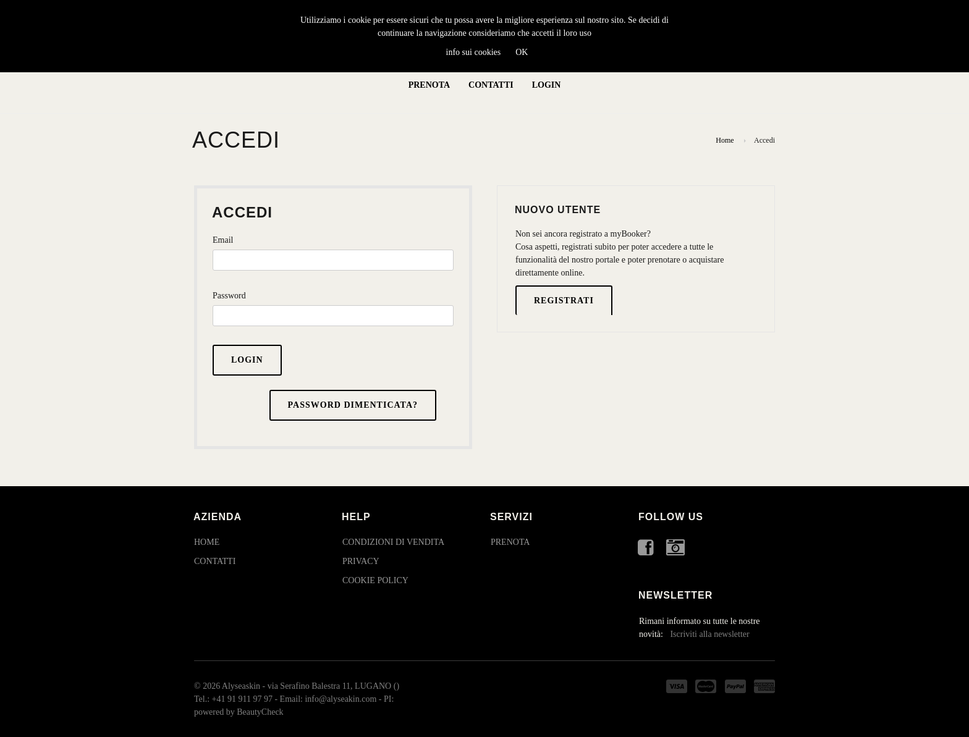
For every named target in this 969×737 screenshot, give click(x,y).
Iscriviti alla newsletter (709, 634)
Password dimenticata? (353, 405)
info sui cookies (473, 52)
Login (546, 85)
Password (229, 295)
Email (223, 240)
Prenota (429, 85)
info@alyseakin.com (340, 699)
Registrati (564, 300)
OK (521, 52)
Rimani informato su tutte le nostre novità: (699, 628)
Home (725, 140)
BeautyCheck (260, 712)
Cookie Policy (375, 580)
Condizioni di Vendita (393, 542)
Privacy (360, 561)
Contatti (491, 85)
